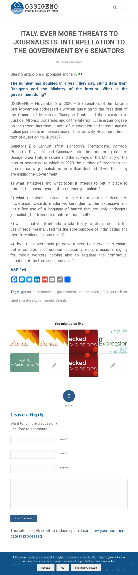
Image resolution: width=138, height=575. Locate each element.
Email (63, 453)
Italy (105, 292)
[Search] (113, 8)
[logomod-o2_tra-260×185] (57, 8)
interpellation (89, 292)
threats (61, 301)
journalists (118, 292)
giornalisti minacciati (37, 292)
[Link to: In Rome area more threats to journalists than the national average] (24, 362)
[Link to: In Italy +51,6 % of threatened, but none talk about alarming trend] (54, 365)
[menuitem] (113, 8)
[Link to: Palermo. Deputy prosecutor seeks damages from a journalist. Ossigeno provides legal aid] (83, 365)
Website (63, 467)
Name (63, 438)
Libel (14, 301)
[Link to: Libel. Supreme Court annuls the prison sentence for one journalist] (83, 342)
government (66, 292)
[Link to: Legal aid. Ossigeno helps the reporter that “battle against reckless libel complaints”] (54, 342)
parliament (46, 301)
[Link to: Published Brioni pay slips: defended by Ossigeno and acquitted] (112, 365)
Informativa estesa (86, 567)
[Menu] (122, 8)
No (62, 567)
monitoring (27, 301)
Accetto (45, 567)
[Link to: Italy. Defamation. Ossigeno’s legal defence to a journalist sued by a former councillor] (24, 342)
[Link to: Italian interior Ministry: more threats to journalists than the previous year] (112, 342)
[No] (133, 564)
